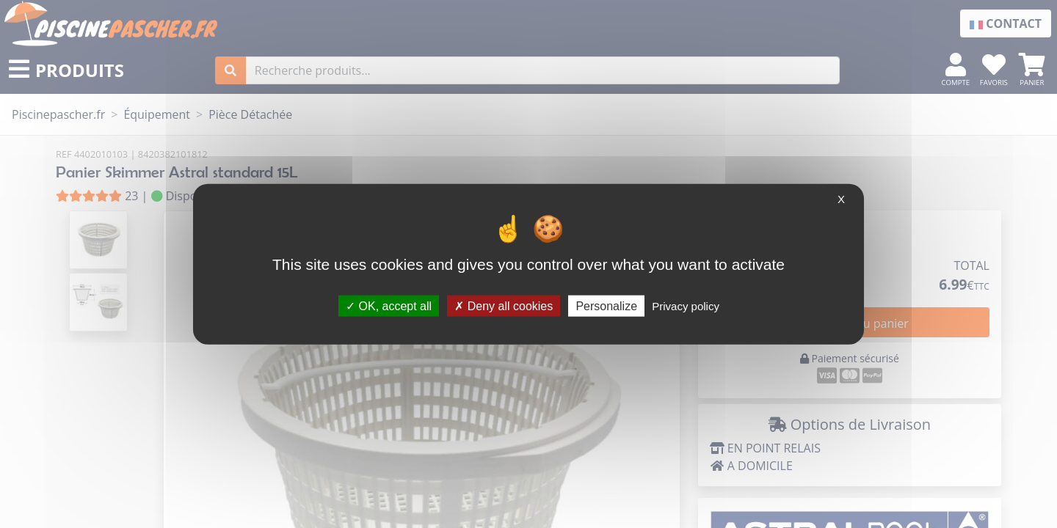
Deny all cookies (503, 305)
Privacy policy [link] (685, 305)
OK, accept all (389, 305)
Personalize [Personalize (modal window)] (606, 305)
